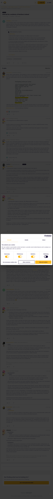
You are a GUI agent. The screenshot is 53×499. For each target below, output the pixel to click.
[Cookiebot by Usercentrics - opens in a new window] (45, 236)
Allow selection (26, 262)
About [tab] (43, 240)
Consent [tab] (9, 240)
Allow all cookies (43, 262)
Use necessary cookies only (10, 262)
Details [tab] (26, 240)
